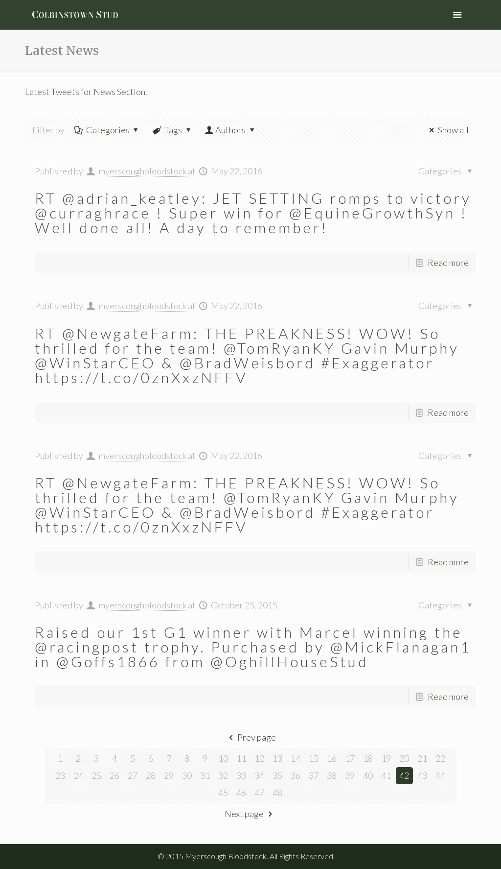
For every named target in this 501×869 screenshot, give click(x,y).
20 (404, 758)
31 (205, 775)
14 (295, 758)
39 (350, 775)
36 (295, 775)
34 (259, 775)
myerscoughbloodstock (142, 171)
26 (114, 775)
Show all (446, 129)
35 (277, 775)
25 (96, 775)
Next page (250, 813)
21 (422, 758)
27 (132, 775)
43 (422, 775)
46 (241, 792)
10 (223, 758)
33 (241, 775)
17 (350, 758)
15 (314, 758)
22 (440, 758)
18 (368, 758)
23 (60, 775)
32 (223, 775)
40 (368, 775)
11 (241, 758)
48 (277, 792)
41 (386, 775)
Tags (172, 129)
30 (187, 775)
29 (169, 775)
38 (332, 775)
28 (151, 775)
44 (440, 775)
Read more (448, 262)
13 (277, 758)
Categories (106, 129)
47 (259, 792)
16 (332, 758)
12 (259, 758)
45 (223, 792)
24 (78, 775)
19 (386, 758)
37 (314, 775)
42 (404, 775)
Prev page (250, 737)
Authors (230, 129)
